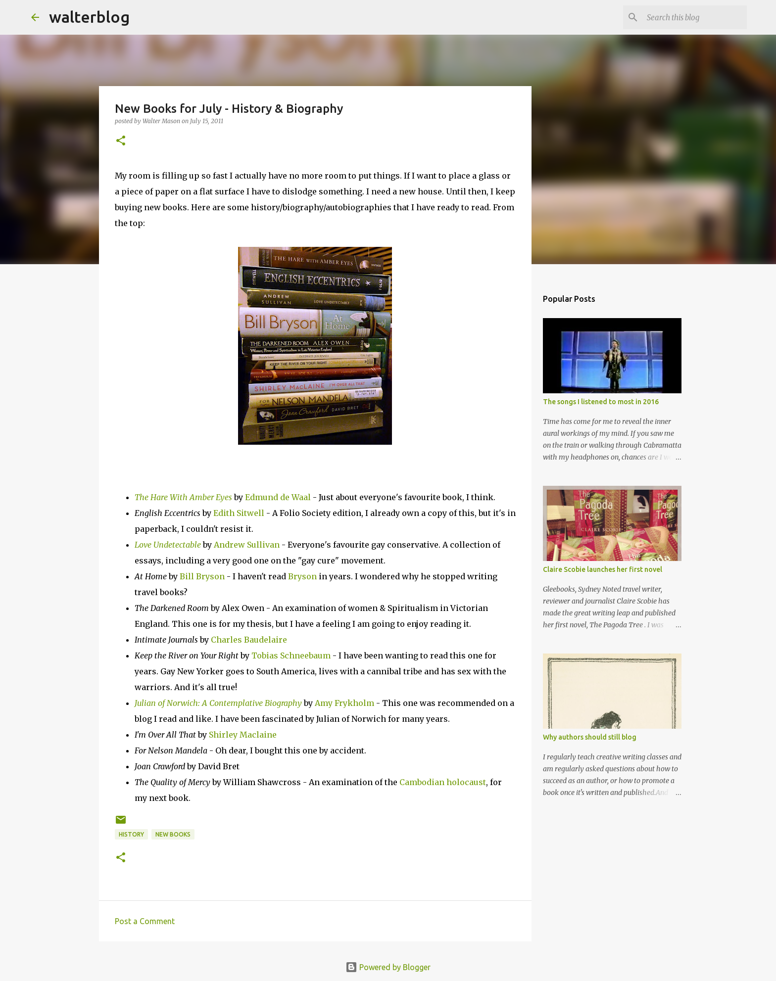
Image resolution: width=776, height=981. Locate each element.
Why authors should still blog (589, 737)
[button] (121, 141)
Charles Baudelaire (249, 640)
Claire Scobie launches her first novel (602, 569)
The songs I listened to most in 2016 (601, 402)
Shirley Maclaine (243, 735)
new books (173, 834)
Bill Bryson (202, 576)
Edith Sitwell (238, 513)
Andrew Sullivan (247, 545)
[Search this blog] (695, 17)
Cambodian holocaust (442, 782)
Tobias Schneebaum (291, 655)
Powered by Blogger (388, 967)
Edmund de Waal (278, 497)
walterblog (89, 17)
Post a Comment (145, 921)
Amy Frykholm (344, 703)
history (131, 834)
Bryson (302, 576)
